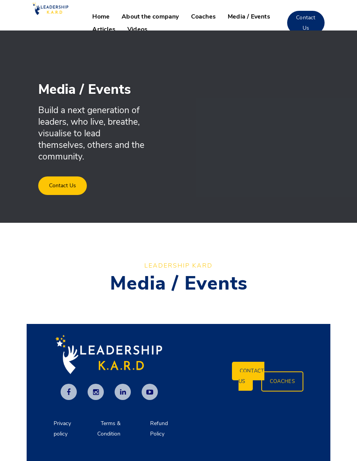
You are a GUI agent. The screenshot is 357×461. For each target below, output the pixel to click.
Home (101, 16)
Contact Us (305, 23)
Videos (137, 29)
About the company (150, 16)
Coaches (203, 16)
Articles (103, 29)
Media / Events (249, 16)
